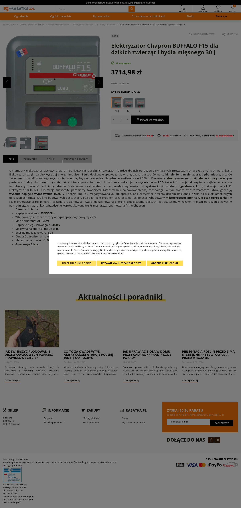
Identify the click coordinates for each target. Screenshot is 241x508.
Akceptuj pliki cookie (76, 263)
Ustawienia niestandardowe (121, 263)
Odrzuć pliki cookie (165, 263)
